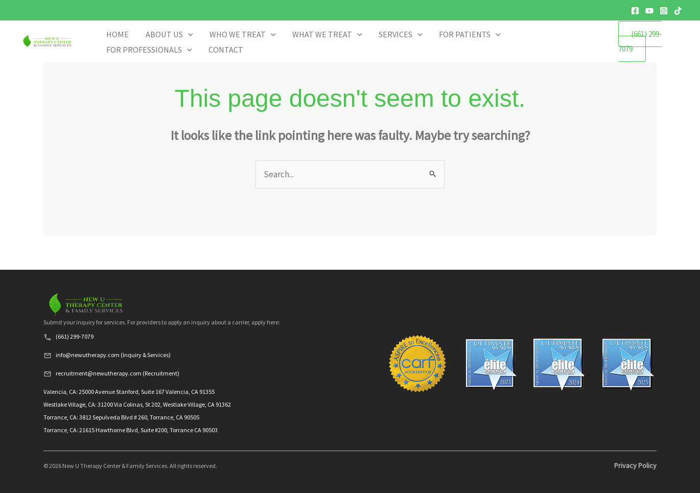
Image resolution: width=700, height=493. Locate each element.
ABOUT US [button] (253, 48)
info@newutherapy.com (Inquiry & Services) (113, 354)
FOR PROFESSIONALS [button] (530, 48)
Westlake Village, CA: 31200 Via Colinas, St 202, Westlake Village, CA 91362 (137, 404)
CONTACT (584, 47)
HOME (220, 47)
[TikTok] (678, 11)
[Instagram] (664, 11)
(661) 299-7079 (646, 47)
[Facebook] (635, 11)
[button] (268, 48)
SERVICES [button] (417, 48)
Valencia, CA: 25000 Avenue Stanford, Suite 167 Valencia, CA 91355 (129, 391)
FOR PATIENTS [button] (465, 48)
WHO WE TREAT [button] (305, 48)
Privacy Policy (635, 465)
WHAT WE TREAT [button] (364, 48)
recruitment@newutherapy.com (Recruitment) (117, 373)
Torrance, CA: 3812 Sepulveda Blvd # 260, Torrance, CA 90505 (121, 417)
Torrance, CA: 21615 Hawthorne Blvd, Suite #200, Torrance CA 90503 (130, 430)
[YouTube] (649, 11)
